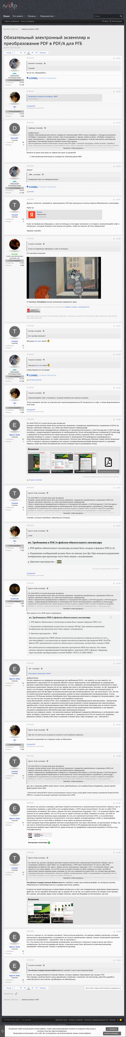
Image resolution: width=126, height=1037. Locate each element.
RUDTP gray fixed (11, 1020)
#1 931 (118, 488)
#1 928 (118, 354)
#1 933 (118, 583)
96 (25, 53)
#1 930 (118, 419)
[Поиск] (108, 16)
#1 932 (118, 526)
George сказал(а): (35, 331)
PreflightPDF (31, 106)
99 (36, 53)
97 (29, 53)
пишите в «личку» (71, 307)
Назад (9, 53)
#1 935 (118, 725)
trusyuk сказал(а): (35, 244)
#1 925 (118, 199)
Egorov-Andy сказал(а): (37, 493)
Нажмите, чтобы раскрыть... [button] (73, 148)
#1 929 (118, 388)
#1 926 (118, 239)
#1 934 (118, 663)
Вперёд (43, 53)
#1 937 (118, 803)
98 (32, 53)
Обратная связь (61, 1020)
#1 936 (118, 756)
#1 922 (118, 91)
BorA (7, 48)
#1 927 (118, 326)
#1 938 (118, 852)
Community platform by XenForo (26, 1025)
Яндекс (39, 212)
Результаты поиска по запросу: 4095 (43, 96)
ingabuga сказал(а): (36, 128)
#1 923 (118, 123)
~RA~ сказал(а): (34, 669)
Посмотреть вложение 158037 (39, 674)
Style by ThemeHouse (58, 1025)
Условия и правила (76, 1020)
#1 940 (118, 960)
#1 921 (118, 58)
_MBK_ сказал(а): (34, 175)
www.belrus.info (83, 307)
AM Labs (37, 341)
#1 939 (118, 931)
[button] (24, 16)
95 (21, 53)
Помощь (113, 1020)
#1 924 (118, 166)
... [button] (17, 53)
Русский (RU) (26, 1020)
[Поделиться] (113, 58)
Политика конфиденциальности (96, 1020)
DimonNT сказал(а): (35, 63)
